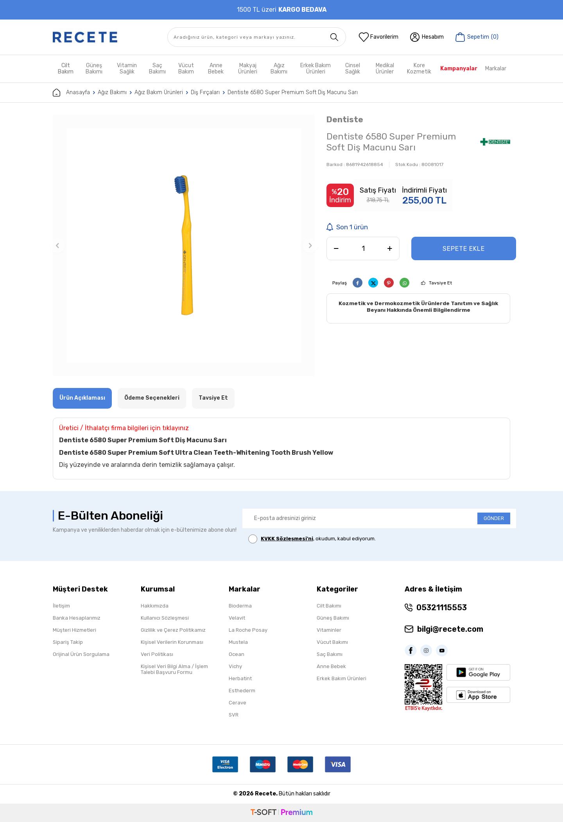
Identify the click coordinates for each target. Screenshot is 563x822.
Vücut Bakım (186, 68)
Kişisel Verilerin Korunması (172, 642)
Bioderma (240, 606)
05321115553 (441, 607)
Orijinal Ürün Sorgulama (81, 654)
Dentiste (344, 119)
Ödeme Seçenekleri (151, 398)
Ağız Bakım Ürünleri (158, 92)
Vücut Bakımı (332, 642)
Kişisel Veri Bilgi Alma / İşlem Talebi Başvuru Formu (174, 669)
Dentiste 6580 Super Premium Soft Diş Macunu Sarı (293, 92)
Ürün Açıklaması (82, 398)
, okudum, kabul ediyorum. (312, 538)
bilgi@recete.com (450, 629)
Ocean (236, 654)
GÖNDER (494, 518)
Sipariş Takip (68, 642)
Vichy (235, 666)
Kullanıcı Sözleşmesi (165, 618)
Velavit (237, 618)
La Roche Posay (248, 630)
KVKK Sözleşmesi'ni (287, 538)
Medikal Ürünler (385, 68)
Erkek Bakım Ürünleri (315, 68)
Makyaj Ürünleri (247, 68)
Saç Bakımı (157, 68)
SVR (233, 715)
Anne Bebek (216, 68)
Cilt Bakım (66, 68)
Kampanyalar (458, 68)
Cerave (237, 703)
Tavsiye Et (440, 283)
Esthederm (242, 690)
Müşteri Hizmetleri (74, 630)
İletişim (61, 606)
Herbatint (240, 678)
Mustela (238, 642)
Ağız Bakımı (279, 68)
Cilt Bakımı (329, 606)
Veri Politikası (157, 654)
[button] (57, 245)
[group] (184, 245)
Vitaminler (329, 630)
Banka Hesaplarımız (76, 618)
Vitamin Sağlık (127, 68)
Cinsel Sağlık (352, 68)
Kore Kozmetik (419, 68)
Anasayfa (71, 92)
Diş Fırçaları (205, 92)
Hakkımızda (155, 606)
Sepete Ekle (464, 248)
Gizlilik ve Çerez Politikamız (173, 630)
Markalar (495, 68)
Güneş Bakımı (94, 68)
